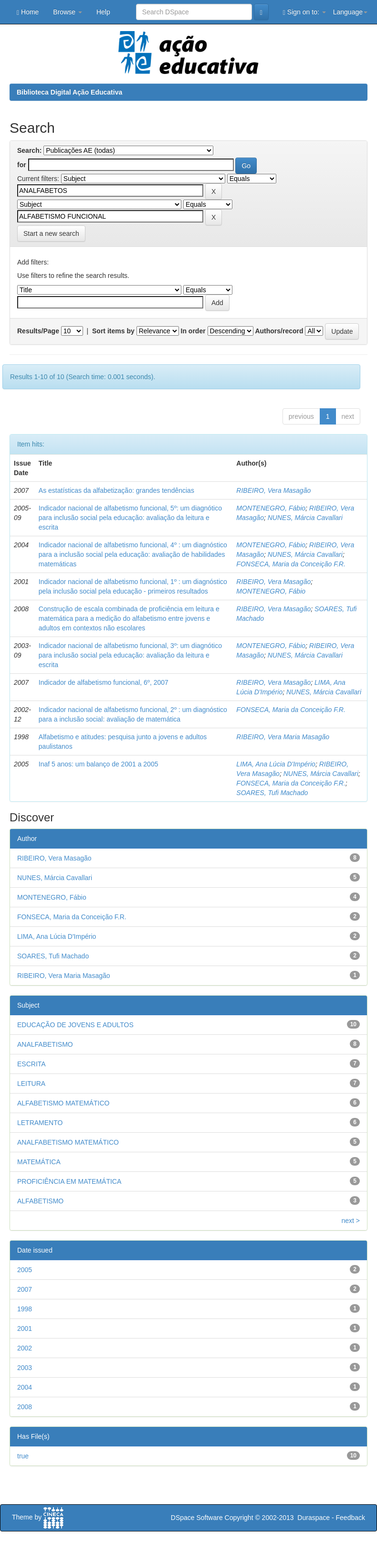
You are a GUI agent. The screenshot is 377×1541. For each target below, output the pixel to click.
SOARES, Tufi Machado (272, 793)
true (23, 1456)
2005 (24, 1270)
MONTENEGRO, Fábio (270, 508)
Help (103, 12)
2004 (24, 1387)
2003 (24, 1367)
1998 (24, 1309)
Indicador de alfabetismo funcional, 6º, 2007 (103, 682)
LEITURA (31, 1083)
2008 (24, 1407)
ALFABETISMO (40, 1201)
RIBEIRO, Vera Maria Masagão (282, 737)
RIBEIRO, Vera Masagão (273, 490)
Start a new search (51, 233)
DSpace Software (197, 1517)
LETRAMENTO (40, 1123)
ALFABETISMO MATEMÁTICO (63, 1103)
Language (350, 12)
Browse (67, 12)
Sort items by (113, 331)
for (21, 165)
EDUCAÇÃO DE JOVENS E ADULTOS (75, 1025)
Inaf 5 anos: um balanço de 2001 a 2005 (98, 764)
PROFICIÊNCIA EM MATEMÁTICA (69, 1181)
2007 (24, 1289)
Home (28, 12)
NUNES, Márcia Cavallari (305, 517)
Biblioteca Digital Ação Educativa (69, 92)
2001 (24, 1328)
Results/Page (38, 331)
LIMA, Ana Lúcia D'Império (275, 764)
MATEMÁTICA (39, 1162)
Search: (29, 150)
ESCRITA (31, 1064)
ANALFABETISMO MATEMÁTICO (68, 1142)
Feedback (350, 1517)
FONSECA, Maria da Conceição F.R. (291, 564)
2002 (24, 1348)
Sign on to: (304, 12)
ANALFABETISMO (45, 1044)
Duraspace (313, 1517)
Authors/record (279, 331)
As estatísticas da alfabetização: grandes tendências (116, 490)
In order (193, 331)
